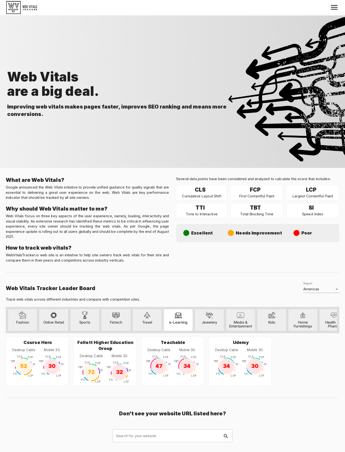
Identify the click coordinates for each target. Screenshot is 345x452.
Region (307, 283)
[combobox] (172, 435)
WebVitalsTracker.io (22, 255)
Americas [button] (311, 289)
